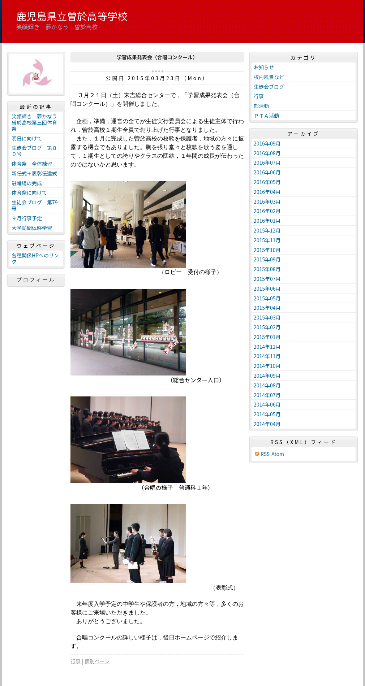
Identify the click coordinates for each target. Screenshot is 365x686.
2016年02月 (267, 210)
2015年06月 (267, 288)
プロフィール (36, 279)
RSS (265, 454)
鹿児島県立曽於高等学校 (72, 16)
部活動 (261, 105)
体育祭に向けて (29, 192)
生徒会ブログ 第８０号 (34, 150)
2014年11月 (267, 356)
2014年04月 (267, 423)
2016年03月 (267, 201)
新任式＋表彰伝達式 (34, 173)
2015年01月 (267, 336)
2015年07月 (267, 278)
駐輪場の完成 (27, 183)
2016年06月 (267, 172)
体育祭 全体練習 (32, 163)
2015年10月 (267, 249)
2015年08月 (267, 269)
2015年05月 (267, 298)
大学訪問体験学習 (32, 227)
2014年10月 (267, 365)
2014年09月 (267, 375)
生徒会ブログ (269, 86)
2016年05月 (267, 182)
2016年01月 (267, 220)
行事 (75, 661)
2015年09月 (267, 259)
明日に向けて (27, 138)
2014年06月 (267, 404)
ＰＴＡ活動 (266, 115)
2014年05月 (267, 414)
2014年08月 (267, 385)
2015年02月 (267, 327)
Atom (277, 454)
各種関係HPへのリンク (35, 258)
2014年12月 (267, 346)
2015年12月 (267, 230)
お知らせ (264, 67)
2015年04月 (267, 307)
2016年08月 (267, 153)
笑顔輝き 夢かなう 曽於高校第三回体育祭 (37, 122)
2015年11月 (267, 240)
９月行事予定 (27, 218)
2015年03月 (267, 317)
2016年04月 (267, 191)
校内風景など (269, 77)
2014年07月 (267, 395)
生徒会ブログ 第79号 (35, 205)
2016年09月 (267, 143)
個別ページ (97, 661)
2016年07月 (267, 162)
